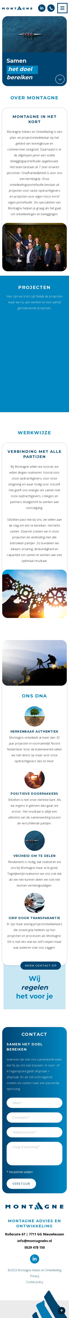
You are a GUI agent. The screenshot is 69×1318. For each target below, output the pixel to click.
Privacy (34, 1276)
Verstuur (21, 1184)
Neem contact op (40, 965)
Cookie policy (34, 1282)
